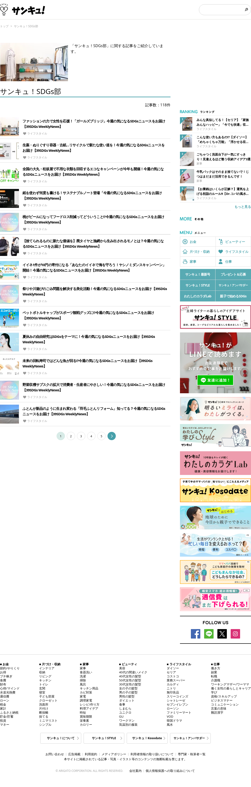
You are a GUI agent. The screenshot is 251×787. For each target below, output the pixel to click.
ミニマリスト (48, 720)
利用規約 (91, 754)
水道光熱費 (7, 692)
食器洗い (86, 672)
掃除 (83, 680)
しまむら (125, 708)
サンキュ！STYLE (197, 285)
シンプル (45, 724)
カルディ (173, 684)
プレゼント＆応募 (233, 274)
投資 (3, 720)
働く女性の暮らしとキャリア (231, 688)
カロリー (86, 724)
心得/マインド (10, 688)
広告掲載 (74, 754)
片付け (43, 708)
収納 (42, 672)
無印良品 (173, 692)
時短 (83, 712)
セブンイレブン (177, 704)
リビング (45, 676)
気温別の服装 (128, 724)
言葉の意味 (218, 708)
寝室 (42, 692)
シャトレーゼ (176, 700)
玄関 (42, 688)
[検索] (222, 9)
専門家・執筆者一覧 (192, 754)
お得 (3, 672)
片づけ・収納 (200, 251)
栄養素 (84, 720)
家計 (3, 708)
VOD (170, 716)
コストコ (173, 676)
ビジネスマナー (222, 700)
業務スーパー (176, 680)
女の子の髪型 (128, 688)
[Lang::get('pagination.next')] (112, 437)
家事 (193, 261)
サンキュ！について (61, 738)
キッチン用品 (89, 688)
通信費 (4, 696)
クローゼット (48, 700)
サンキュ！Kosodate (147, 738)
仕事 (228, 261)
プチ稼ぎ (6, 676)
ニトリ (171, 688)
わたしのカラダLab (197, 296)
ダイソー (173, 668)
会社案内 (135, 771)
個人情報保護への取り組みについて (170, 771)
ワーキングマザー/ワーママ (230, 684)
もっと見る (242, 206)
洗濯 (83, 676)
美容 (122, 668)
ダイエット (126, 700)
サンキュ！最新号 (197, 274)
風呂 (83, 684)
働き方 (215, 668)
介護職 (215, 680)
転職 (214, 676)
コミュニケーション (225, 704)
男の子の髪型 (128, 692)
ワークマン (126, 720)
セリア (171, 672)
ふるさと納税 (9, 712)
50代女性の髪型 (130, 680)
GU (121, 716)
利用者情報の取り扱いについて (152, 754)
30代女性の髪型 (130, 684)
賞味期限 (86, 716)
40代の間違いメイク (133, 672)
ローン (4, 700)
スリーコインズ (177, 696)
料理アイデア (89, 708)
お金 (193, 241)
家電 (83, 696)
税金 (3, 704)
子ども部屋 (46, 696)
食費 (3, 680)
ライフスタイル (236, 251)
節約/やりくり (10, 668)
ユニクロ (125, 712)
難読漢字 (217, 712)
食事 (122, 704)
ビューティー (235, 241)
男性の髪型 (126, 696)
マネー (4, 724)
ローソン (173, 708)
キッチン (45, 680)
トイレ (43, 684)
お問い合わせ (54, 754)
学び (214, 692)
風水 (170, 724)
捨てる (43, 716)
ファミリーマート (179, 712)
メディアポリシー (114, 754)
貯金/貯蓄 (6, 716)
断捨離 (43, 712)
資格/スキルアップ (224, 696)
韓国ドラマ (174, 720)
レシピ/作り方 (89, 704)
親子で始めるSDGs (233, 296)
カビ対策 (86, 692)
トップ (4, 26)
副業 (214, 672)
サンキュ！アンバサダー (233, 285)
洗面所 (43, 704)
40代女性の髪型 (130, 676)
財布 (3, 684)
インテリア (46, 668)
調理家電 (86, 700)
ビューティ (129, 664)
